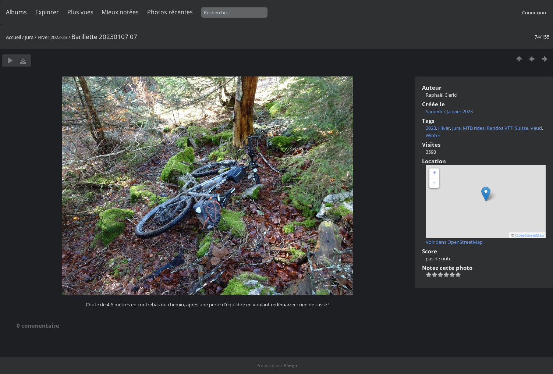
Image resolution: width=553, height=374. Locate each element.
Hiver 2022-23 (52, 37)
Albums (16, 12)
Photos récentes (170, 12)
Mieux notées (120, 12)
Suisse (521, 128)
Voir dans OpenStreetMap (454, 242)
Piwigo (290, 365)
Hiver (444, 128)
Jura (29, 37)
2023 (431, 128)
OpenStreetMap (529, 235)
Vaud (536, 128)
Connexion (534, 12)
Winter (433, 135)
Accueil (13, 37)
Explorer (47, 12)
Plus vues (80, 12)
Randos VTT (500, 128)
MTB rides (474, 128)
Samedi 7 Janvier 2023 (449, 111)
